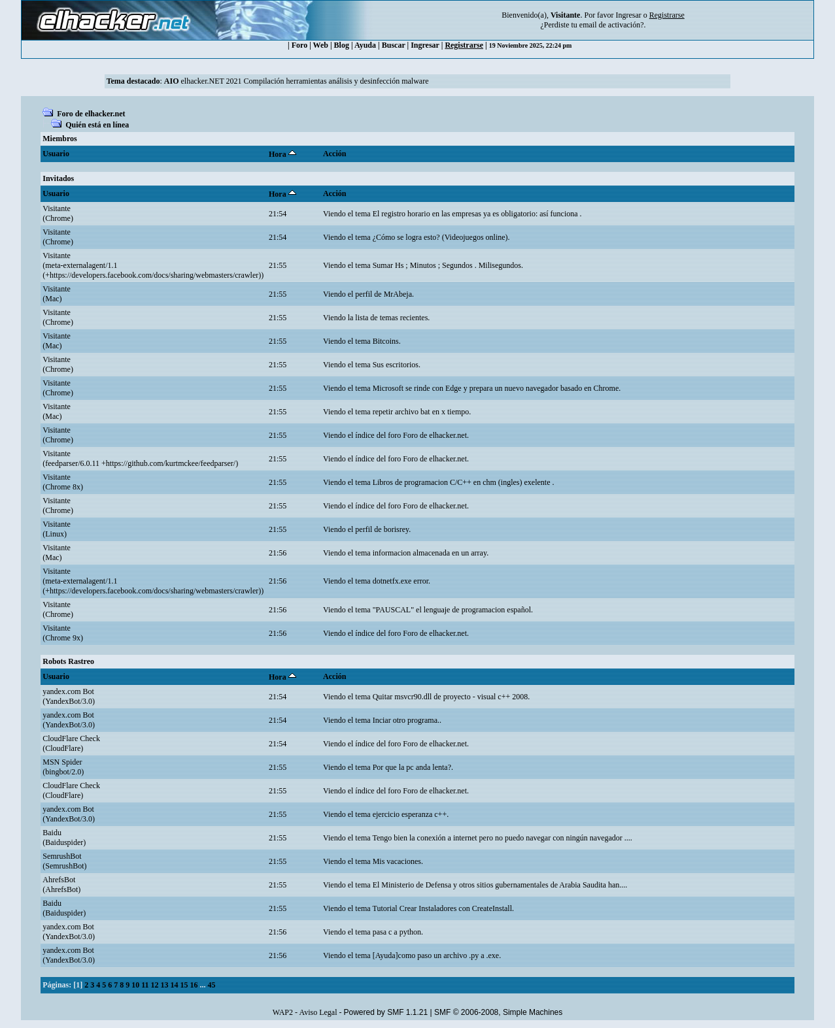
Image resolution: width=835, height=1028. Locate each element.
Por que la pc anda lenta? (412, 767)
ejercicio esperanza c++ (410, 814)
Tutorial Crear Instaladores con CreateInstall (442, 908)
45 (212, 984)
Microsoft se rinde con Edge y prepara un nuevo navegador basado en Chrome (496, 388)
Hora (282, 154)
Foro (299, 45)
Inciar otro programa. (406, 720)
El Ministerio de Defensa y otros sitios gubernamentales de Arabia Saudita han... (499, 884)
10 (135, 984)
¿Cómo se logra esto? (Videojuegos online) (440, 237)
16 (194, 984)
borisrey (396, 529)
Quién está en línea (97, 124)
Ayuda (365, 45)
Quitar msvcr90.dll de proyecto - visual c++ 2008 (450, 696)
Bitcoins (386, 341)
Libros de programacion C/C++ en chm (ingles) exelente (463, 482)
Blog (341, 45)
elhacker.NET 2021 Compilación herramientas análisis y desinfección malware (296, 81)
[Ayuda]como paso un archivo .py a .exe (436, 955)
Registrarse (464, 45)
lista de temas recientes (391, 317)
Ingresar (628, 15)
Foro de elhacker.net (91, 113)
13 (165, 984)
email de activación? (611, 24)
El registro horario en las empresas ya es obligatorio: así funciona (476, 213)
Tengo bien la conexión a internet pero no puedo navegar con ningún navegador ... (501, 837)
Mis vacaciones (397, 861)
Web (320, 45)
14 (175, 984)
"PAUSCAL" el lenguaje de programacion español (452, 609)
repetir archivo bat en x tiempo (421, 411)
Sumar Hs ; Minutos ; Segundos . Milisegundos (447, 265)
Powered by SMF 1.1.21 (385, 1012)
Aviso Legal (318, 1012)
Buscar (393, 45)
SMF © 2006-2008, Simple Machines (498, 1012)
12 (155, 984)
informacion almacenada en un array (429, 552)
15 (184, 984)
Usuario (56, 153)
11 (144, 984)
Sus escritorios (395, 364)
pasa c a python (397, 932)
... (204, 984)
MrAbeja (398, 294)
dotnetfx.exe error (400, 581)
